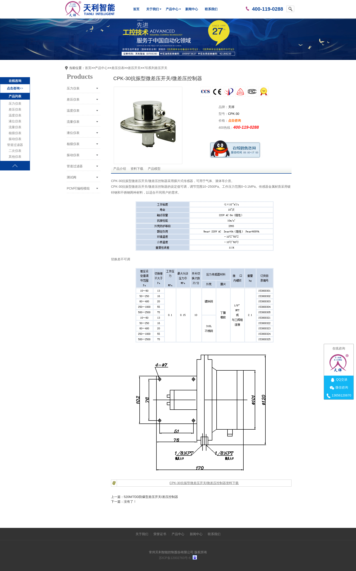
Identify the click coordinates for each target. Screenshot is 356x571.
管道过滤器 (15, 145)
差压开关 (134, 68)
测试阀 (71, 177)
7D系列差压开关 (155, 68)
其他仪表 (15, 156)
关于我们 (152, 9)
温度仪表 (15, 115)
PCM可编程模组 (78, 188)
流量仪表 (15, 127)
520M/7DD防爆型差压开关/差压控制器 (151, 497)
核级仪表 (15, 133)
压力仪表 (15, 103)
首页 (136, 9)
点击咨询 (234, 120)
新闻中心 (191, 9)
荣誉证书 (159, 534)
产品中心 (172, 9)
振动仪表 (15, 139)
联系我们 (211, 9)
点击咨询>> (15, 88)
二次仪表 (15, 151)
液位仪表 (15, 121)
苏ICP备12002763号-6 (175, 558)
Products (80, 76)
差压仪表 (15, 109)
